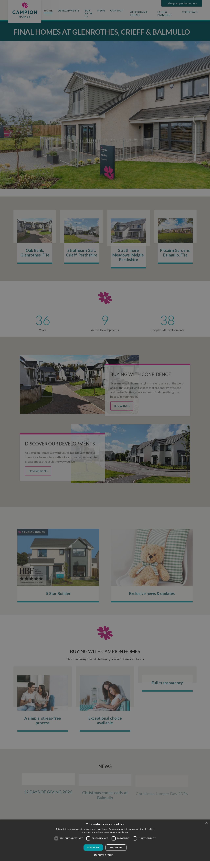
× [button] (206, 823)
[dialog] (105, 840)
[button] (105, 855)
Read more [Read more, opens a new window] (123, 832)
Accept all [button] (93, 847)
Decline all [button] (116, 847)
